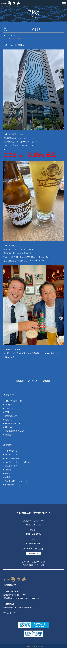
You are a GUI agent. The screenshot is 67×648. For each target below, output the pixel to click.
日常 (8, 427)
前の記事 (20, 381)
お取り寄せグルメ (13, 401)
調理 (8, 435)
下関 (8, 412)
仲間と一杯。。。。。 (14, 485)
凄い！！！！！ (11, 455)
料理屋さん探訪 (13, 423)
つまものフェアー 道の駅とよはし (19, 462)
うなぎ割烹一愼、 (12, 451)
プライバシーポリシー (11, 613)
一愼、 (9, 408)
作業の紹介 (17, 38)
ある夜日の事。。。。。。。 (16, 481)
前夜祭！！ (9, 473)
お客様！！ (9, 477)
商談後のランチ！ (12, 466)
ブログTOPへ (33, 381)
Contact (32, 553)
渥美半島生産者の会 (14, 431)
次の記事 (47, 381)
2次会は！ (9, 470)
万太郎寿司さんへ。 (13, 458)
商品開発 (9, 420)
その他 (9, 405)
